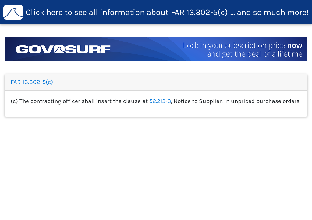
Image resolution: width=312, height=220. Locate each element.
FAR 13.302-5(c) (156, 12)
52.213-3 (160, 101)
